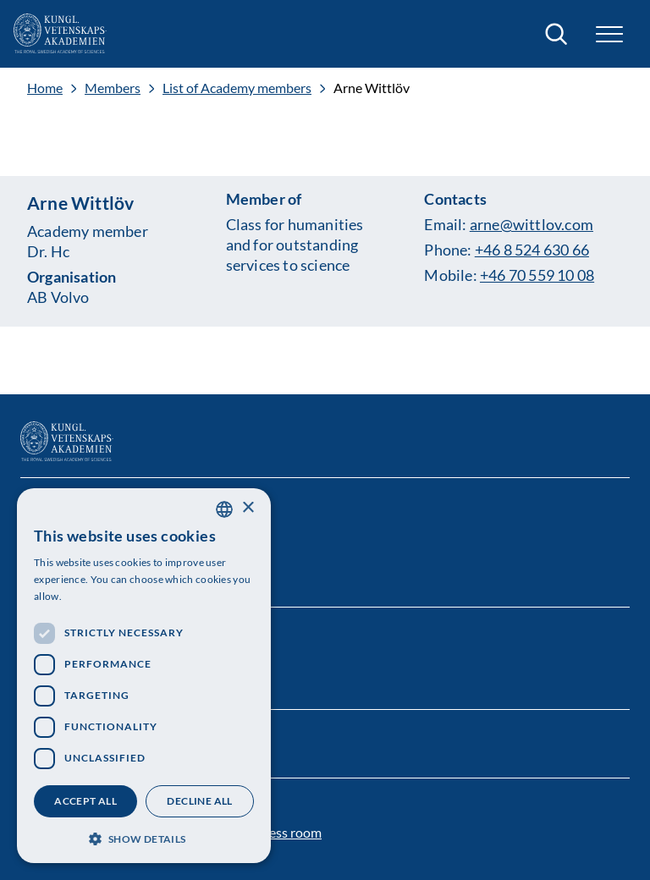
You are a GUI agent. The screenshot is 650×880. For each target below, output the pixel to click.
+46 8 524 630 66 (532, 249)
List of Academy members (236, 88)
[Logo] (60, 34)
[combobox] (224, 509)
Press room (289, 832)
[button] (609, 34)
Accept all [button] (85, 801)
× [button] (247, 508)
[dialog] (144, 675)
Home (45, 88)
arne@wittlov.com (531, 224)
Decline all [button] (199, 801)
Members (112, 88)
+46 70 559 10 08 (537, 275)
